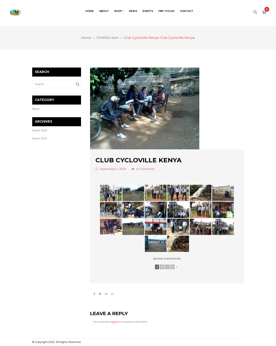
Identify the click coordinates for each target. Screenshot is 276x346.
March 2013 (39, 138)
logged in (116, 321)
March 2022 (39, 130)
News (35, 109)
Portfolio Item (108, 38)
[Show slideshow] (167, 258)
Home (86, 38)
